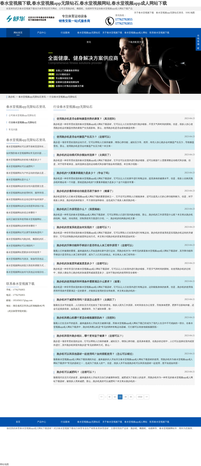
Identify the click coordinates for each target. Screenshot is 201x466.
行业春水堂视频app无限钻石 (63, 97)
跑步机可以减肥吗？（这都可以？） (75, 372)
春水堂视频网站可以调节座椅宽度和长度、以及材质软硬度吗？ (37, 146)
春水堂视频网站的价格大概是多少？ (23, 160)
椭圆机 (142, 428)
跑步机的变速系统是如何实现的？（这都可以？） (82, 227)
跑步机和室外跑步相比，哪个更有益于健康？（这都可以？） (89, 336)
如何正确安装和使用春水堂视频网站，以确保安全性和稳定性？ (37, 219)
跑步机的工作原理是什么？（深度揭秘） (77, 209)
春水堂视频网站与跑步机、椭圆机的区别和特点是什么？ (33, 239)
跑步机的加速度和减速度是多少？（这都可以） (81, 264)
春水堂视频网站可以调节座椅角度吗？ (25, 232)
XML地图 (190, 12)
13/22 (140, 397)
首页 (18, 422)
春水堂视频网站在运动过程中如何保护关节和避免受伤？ (33, 199)
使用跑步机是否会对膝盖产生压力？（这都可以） (82, 137)
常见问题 (13, 129)
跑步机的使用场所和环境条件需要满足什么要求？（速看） (87, 282)
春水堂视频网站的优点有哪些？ (21, 212)
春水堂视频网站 (167, 428)
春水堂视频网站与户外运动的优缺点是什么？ (28, 173)
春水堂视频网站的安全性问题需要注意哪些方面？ (30, 186)
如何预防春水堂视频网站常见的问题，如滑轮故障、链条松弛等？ (38, 153)
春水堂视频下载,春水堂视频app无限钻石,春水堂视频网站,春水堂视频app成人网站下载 (83, 3)
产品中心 (41, 32)
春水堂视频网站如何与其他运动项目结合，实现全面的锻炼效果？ (38, 272)
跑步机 (11, 97)
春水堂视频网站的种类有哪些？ (21, 226)
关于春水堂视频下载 (144, 12)
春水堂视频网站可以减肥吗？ (20, 166)
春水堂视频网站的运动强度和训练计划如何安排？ (30, 206)
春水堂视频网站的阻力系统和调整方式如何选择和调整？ (33, 265)
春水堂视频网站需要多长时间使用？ (23, 252)
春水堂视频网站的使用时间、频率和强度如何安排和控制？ (34, 193)
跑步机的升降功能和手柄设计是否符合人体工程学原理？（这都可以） (94, 245)
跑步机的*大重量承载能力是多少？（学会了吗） (82, 173)
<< (101, 397)
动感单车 (152, 428)
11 (110, 397)
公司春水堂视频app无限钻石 (22, 115)
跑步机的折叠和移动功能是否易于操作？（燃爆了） (83, 191)
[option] (100, 65)
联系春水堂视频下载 (159, 32)
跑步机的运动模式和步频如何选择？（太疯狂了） (82, 155)
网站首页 (18, 32)
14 (125, 397)
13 (120, 397)
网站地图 (4, 464)
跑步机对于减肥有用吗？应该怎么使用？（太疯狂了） (85, 300)
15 (131, 397)
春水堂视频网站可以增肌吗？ (20, 245)
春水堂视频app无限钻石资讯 (170, 12)
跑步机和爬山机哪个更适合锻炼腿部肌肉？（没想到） (85, 318)
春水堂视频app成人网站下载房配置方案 (135, 34)
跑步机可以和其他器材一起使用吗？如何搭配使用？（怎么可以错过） (94, 354)
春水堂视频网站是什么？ (18, 179)
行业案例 (65, 32)
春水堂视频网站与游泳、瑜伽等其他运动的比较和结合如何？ (36, 259)
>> (147, 397)
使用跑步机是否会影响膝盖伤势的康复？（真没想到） (85, 119)
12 (115, 397)
